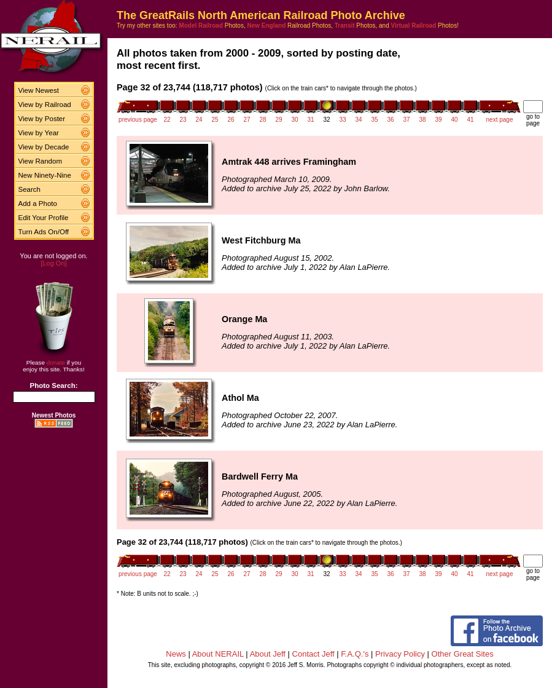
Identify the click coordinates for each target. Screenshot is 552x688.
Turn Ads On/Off (43, 231)
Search (29, 189)
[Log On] (53, 263)
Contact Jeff (313, 653)
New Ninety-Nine (44, 175)
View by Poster (42, 118)
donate (56, 362)
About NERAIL (218, 653)
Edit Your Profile (43, 217)
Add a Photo (37, 203)
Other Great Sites (463, 653)
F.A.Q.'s (354, 653)
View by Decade (43, 147)
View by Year (38, 132)
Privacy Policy (400, 653)
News (176, 653)
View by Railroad (44, 104)
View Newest (38, 90)
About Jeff (268, 653)
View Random (40, 161)
